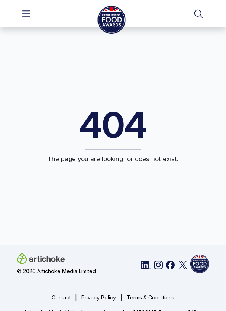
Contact (61, 297)
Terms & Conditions (150, 297)
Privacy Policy (98, 297)
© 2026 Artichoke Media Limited (56, 271)
